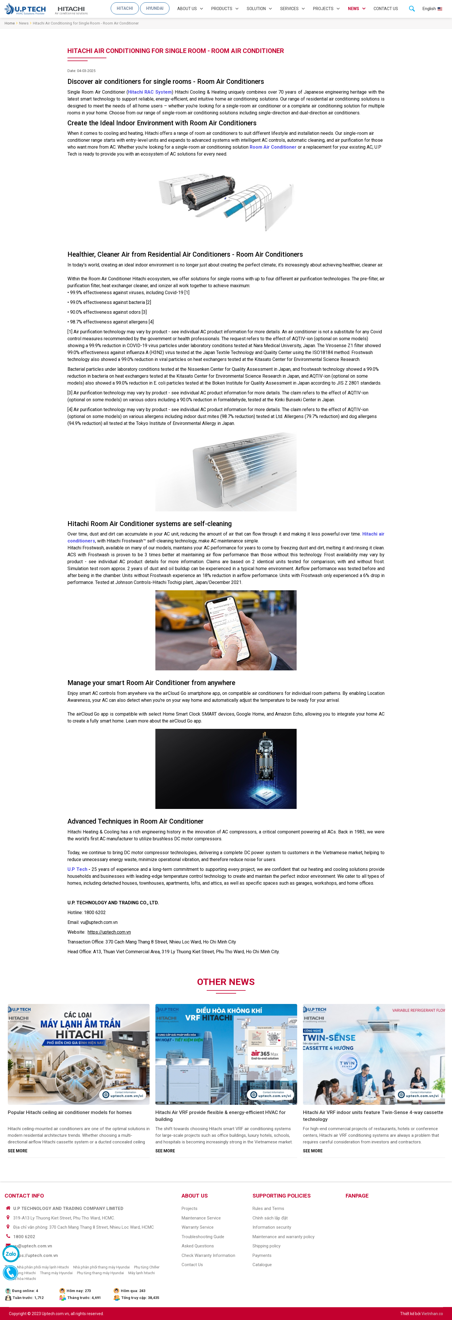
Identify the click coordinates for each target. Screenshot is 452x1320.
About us (187, 8)
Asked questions (198, 1246)
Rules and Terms (268, 1208)
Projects (323, 8)
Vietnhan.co (432, 1313)
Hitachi (125, 8)
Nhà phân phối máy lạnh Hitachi (43, 1267)
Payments (262, 1255)
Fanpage (357, 1195)
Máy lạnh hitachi (141, 1273)
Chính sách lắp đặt (270, 1218)
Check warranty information (208, 1255)
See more (17, 1151)
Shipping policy (266, 1246)
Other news (226, 981)
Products (221, 8)
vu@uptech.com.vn (32, 1246)
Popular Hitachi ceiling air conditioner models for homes (70, 1112)
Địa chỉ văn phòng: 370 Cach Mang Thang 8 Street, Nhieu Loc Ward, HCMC (83, 1227)
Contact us (386, 8)
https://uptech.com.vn (35, 1255)
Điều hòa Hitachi (22, 1278)
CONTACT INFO (24, 1195)
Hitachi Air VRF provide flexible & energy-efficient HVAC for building (220, 1115)
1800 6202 (24, 1236)
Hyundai (154, 8)
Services (289, 8)
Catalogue (262, 1264)
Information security (272, 1227)
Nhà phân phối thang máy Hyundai (101, 1267)
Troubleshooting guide (203, 1236)
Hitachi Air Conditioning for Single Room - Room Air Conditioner (86, 23)
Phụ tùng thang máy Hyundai (100, 1273)
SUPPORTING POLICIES (282, 1195)
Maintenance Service (201, 1218)
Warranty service (198, 1227)
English (429, 8)
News (353, 8)
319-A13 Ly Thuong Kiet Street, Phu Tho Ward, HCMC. (64, 1218)
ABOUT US (195, 1195)
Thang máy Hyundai (56, 1273)
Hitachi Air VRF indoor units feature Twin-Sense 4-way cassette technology (373, 1115)
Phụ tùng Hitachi (22, 1273)
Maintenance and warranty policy (283, 1236)
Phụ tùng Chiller (146, 1267)
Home (10, 23)
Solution (256, 8)
